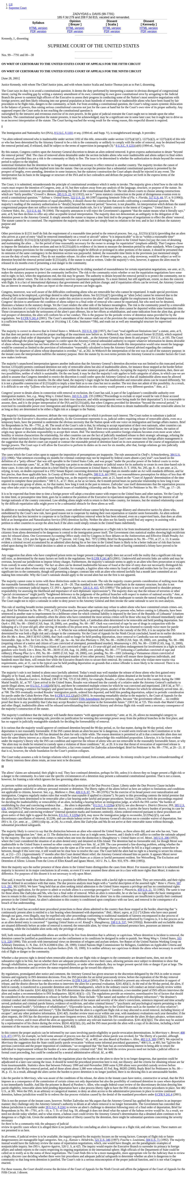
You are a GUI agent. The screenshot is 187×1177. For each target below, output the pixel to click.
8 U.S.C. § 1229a (103, 805)
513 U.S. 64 (34, 210)
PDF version (38, 31)
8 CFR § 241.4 (29, 318)
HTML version (38, 28)
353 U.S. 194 (89, 331)
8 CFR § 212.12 (64, 695)
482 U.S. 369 (148, 1039)
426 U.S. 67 (83, 792)
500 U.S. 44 (101, 474)
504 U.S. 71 (153, 1139)
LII (10, 4)
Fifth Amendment (89, 698)
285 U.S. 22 (64, 194)
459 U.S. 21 (144, 889)
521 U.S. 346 (102, 1139)
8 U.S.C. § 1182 (39, 685)
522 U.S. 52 (78, 197)
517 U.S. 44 (156, 197)
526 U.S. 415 (90, 587)
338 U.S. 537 (118, 922)
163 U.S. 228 (79, 396)
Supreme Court (17, 7)
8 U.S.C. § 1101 (63, 132)
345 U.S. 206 (161, 837)
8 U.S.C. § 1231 (125, 145)
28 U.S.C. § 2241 (55, 1107)
